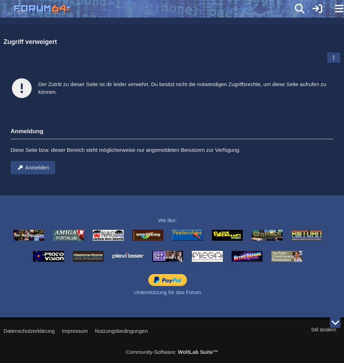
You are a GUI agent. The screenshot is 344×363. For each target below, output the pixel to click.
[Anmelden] (317, 9)
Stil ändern (323, 329)
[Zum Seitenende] (335, 322)
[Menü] (335, 9)
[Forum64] (155, 9)
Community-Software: (172, 352)
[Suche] (300, 9)
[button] (333, 57)
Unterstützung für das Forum (167, 292)
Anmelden (33, 167)
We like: (167, 220)
